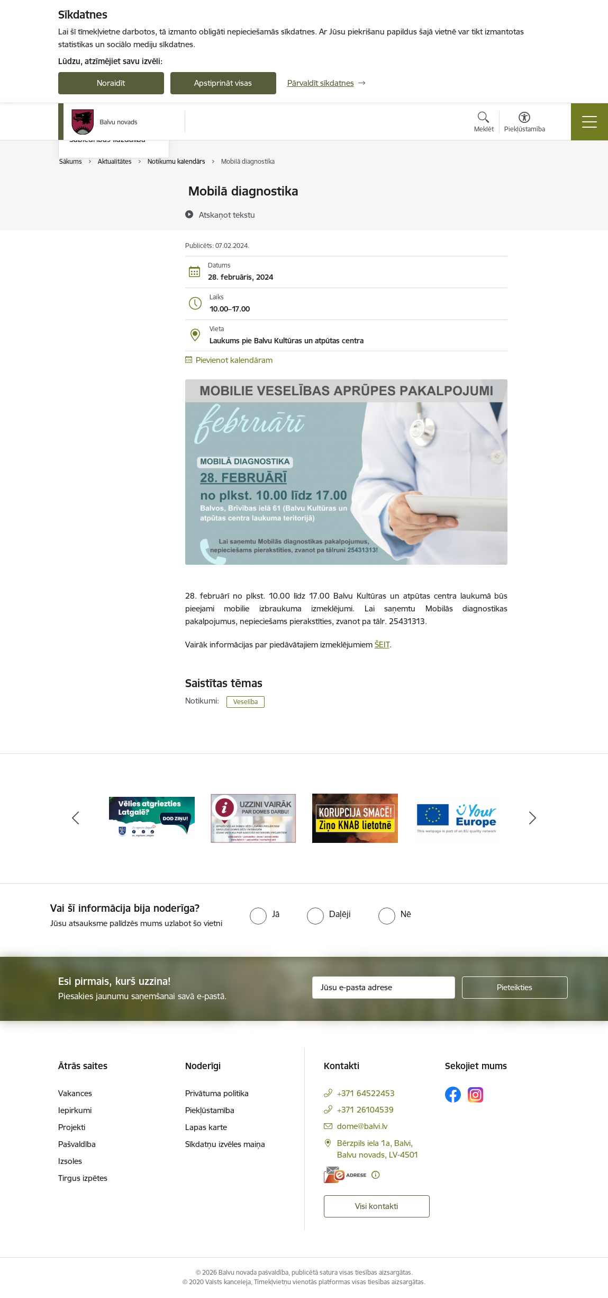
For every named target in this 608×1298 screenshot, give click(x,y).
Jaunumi (84, 210)
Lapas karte (206, 1127)
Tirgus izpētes (82, 1178)
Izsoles (70, 1161)
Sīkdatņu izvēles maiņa (225, 1144)
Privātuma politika (217, 1093)
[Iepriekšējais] (75, 818)
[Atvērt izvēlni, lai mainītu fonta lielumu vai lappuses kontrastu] (524, 123)
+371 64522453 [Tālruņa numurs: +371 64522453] (366, 1093)
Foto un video (94, 247)
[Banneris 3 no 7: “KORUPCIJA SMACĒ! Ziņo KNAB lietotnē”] (355, 818)
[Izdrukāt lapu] (535, 187)
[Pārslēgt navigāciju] (589, 121)
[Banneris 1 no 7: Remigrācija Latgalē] (152, 818)
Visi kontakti (376, 1206)
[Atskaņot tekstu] (227, 214)
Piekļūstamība (209, 1110)
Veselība (245, 702)
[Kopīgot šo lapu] (535, 213)
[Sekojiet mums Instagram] (476, 1095)
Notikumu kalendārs (105, 191)
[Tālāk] (532, 818)
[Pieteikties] (515, 987)
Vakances (75, 1093)
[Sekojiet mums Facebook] (453, 1095)
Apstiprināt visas (223, 83)
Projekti (71, 1127)
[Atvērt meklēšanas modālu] (484, 123)
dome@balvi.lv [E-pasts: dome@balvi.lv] (362, 1126)
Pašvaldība (77, 1144)
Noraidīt (111, 83)
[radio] (264, 914)
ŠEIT (382, 644)
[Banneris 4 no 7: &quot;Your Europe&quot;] (457, 818)
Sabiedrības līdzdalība (107, 265)
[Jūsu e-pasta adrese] (383, 987)
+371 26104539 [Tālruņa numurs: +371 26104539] (365, 1110)
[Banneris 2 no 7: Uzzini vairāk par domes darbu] (253, 818)
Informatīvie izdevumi (107, 229)
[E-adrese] (345, 1175)
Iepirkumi (75, 1110)
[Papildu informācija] (375, 1175)
